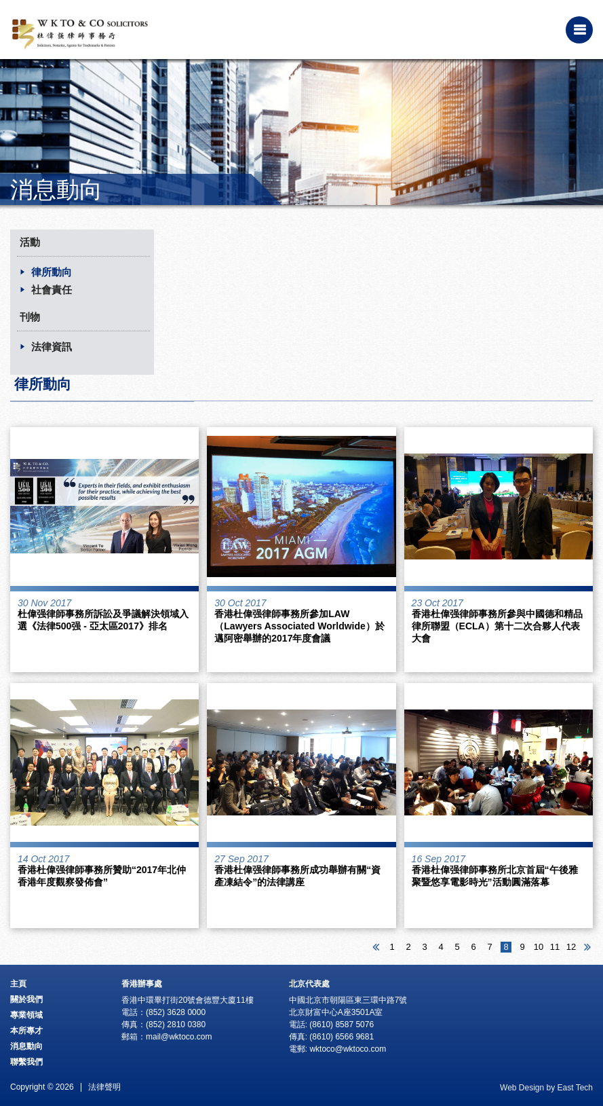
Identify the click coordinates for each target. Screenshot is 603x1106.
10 (538, 947)
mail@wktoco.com (179, 1037)
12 (571, 947)
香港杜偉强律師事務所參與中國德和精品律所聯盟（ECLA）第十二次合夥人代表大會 (497, 626)
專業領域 (26, 1015)
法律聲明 (104, 1087)
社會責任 (51, 289)
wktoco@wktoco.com (347, 1049)
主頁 (18, 984)
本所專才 (26, 1030)
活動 (30, 242)
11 (555, 947)
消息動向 (26, 1046)
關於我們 (26, 999)
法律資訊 (51, 346)
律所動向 (51, 272)
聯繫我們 (26, 1062)
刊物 (30, 316)
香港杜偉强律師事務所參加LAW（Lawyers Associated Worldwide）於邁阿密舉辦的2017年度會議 (299, 626)
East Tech (575, 1087)
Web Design (522, 1087)
